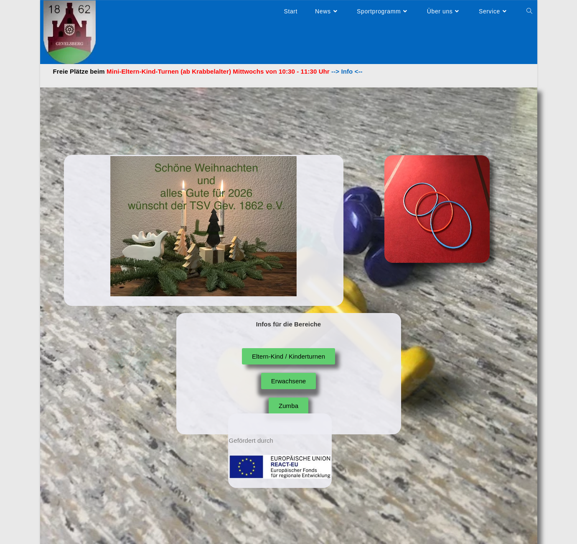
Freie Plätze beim (79, 71)
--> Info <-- (346, 71)
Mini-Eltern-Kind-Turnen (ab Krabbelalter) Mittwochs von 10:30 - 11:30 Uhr (218, 71)
